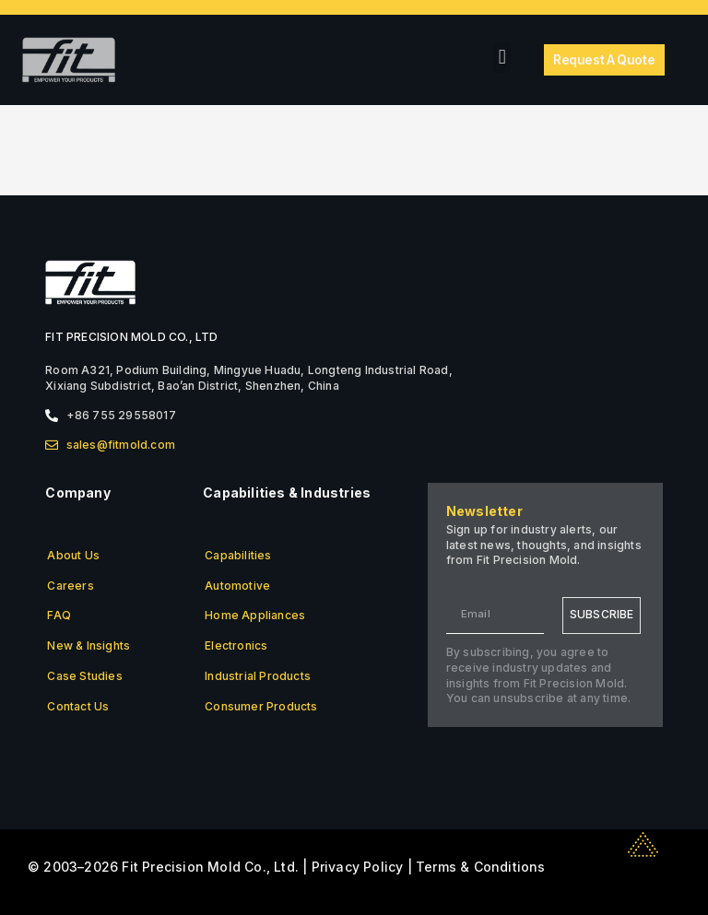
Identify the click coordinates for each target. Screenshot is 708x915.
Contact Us (78, 706)
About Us (73, 555)
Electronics (236, 645)
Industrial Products (258, 676)
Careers (70, 585)
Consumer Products (261, 706)
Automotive (237, 585)
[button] (502, 57)
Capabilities (238, 555)
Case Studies (84, 676)
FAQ (59, 615)
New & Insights (88, 645)
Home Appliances (255, 615)
